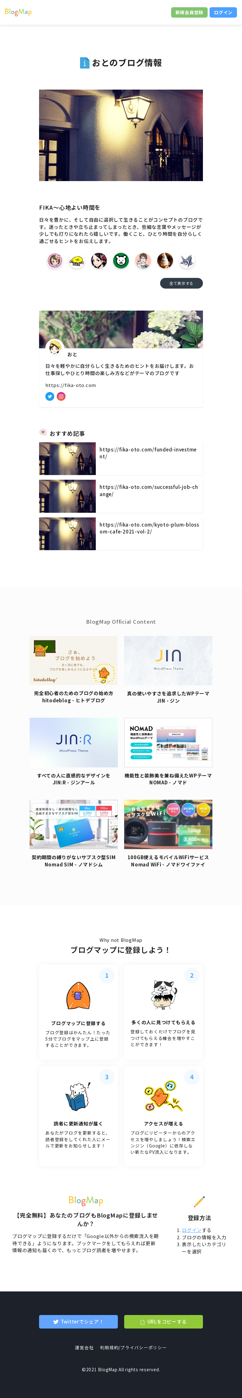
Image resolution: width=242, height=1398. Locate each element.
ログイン (223, 12)
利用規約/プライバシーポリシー (133, 1347)
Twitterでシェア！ (82, 1321)
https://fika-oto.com (70, 385)
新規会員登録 (190, 12)
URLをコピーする (167, 1321)
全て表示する (182, 283)
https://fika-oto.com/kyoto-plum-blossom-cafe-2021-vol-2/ (149, 528)
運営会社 (84, 1347)
